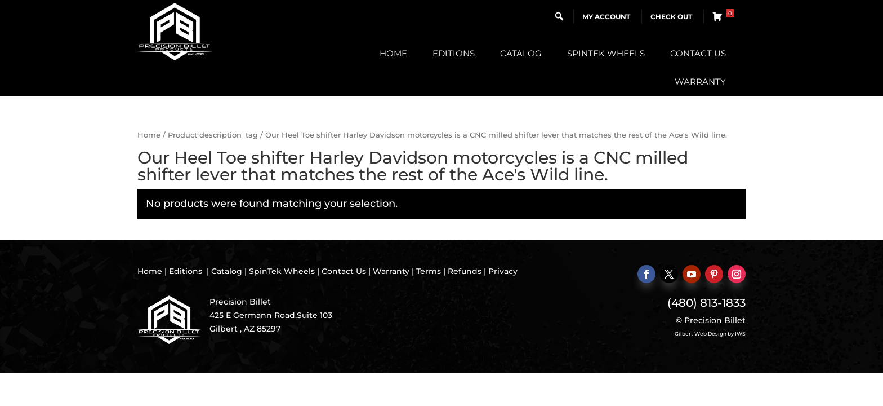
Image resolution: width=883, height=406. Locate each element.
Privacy (503, 271)
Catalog (521, 53)
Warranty (700, 81)
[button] (559, 16)
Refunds (464, 271)
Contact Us (698, 53)
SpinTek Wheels (606, 53)
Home (393, 53)
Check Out (671, 16)
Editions (453, 53)
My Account (606, 16)
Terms (428, 271)
